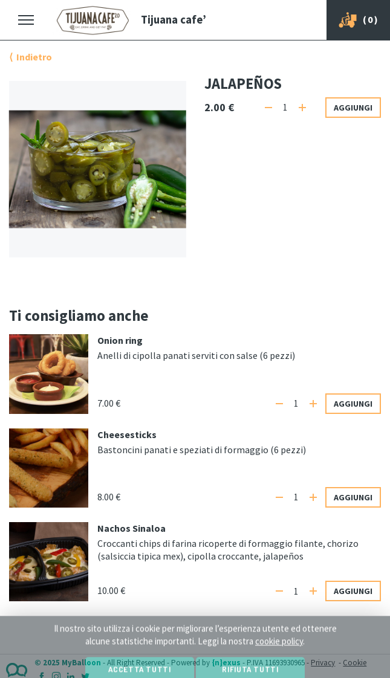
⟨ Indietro (30, 57)
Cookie (354, 662)
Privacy (323, 662)
